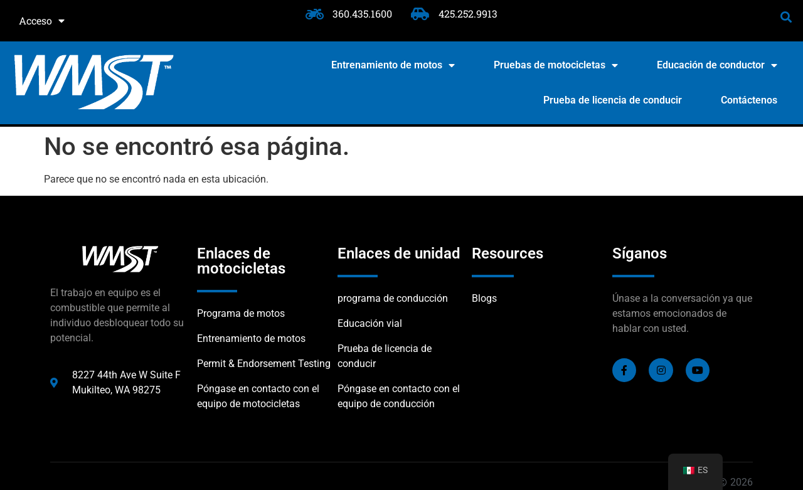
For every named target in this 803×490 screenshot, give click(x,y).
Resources (507, 253)
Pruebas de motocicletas (556, 65)
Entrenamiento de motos (393, 65)
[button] (786, 16)
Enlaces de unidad (399, 253)
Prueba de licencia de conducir (612, 100)
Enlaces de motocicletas (241, 261)
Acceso (42, 20)
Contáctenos (749, 100)
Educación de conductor (717, 65)
